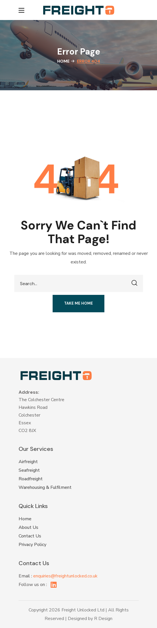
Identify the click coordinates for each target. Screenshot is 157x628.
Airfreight (28, 462)
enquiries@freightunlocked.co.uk (65, 576)
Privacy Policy (32, 544)
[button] (136, 10)
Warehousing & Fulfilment (45, 487)
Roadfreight (31, 479)
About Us (28, 527)
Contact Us (30, 536)
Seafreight (29, 470)
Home (63, 61)
